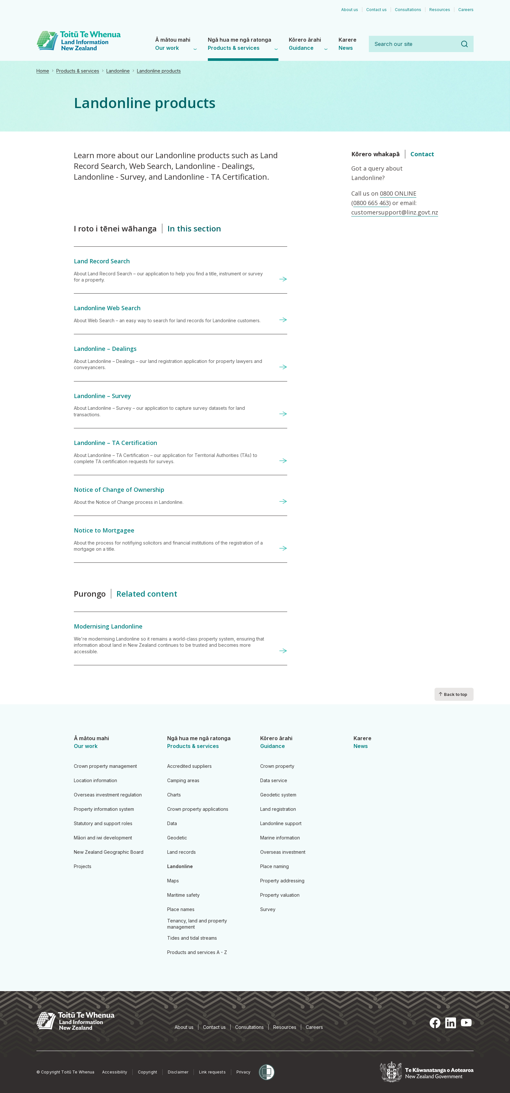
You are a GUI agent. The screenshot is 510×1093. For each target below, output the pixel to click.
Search (464, 44)
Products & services (77, 71)
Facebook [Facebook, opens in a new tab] (435, 1023)
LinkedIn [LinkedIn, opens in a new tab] (451, 1023)
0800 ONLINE (398, 193)
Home (42, 71)
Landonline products (159, 71)
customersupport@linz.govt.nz (394, 212)
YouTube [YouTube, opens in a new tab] (466, 1023)
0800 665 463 (371, 203)
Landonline (118, 71)
